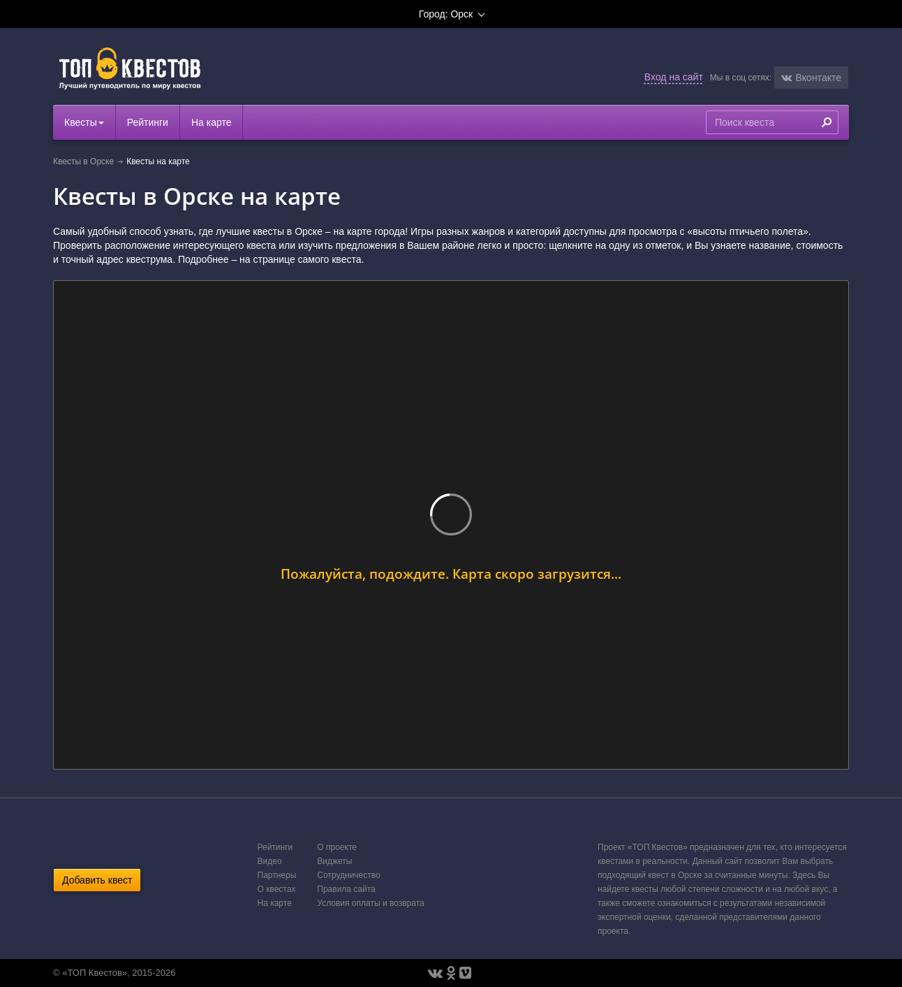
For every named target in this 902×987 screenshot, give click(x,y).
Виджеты (334, 861)
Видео (270, 861)
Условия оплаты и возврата (370, 903)
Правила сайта (346, 889)
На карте (211, 122)
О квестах (277, 889)
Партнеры (277, 875)
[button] (811, 77)
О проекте (337, 847)
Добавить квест (97, 880)
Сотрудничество (348, 875)
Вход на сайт (673, 76)
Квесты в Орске (83, 161)
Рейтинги (147, 122)
